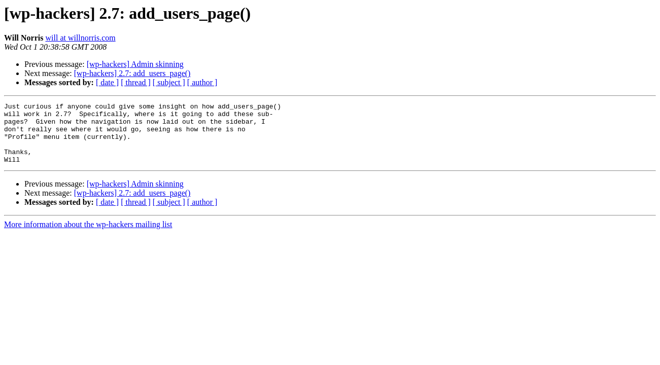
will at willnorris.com (80, 37)
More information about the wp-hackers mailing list (88, 236)
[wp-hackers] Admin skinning (135, 64)
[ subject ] (169, 82)
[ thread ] (136, 82)
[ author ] (202, 82)
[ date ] (107, 82)
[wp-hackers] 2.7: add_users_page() (132, 73)
